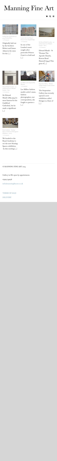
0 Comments (6, 40)
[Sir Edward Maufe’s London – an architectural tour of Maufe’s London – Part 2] (46, 32)
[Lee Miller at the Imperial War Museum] (28, 76)
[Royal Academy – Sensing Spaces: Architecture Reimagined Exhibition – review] (10, 123)
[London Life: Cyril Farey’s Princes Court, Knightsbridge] (28, 30)
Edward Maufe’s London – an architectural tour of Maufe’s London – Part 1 (9, 88)
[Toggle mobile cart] (47, 16)
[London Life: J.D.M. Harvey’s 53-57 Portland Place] (10, 29)
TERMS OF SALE (9, 193)
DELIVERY (7, 197)
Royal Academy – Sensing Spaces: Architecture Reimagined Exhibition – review (10, 131)
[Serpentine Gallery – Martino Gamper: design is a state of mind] (46, 76)
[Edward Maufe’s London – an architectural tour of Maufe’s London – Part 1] (10, 78)
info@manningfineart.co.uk (13, 183)
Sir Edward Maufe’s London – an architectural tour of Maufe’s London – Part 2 (46, 43)
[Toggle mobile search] (50, 16)
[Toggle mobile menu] (53, 16)
